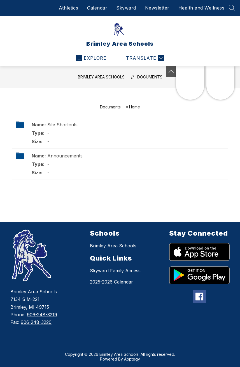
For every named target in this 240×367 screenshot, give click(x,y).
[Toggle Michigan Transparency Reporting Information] (171, 71)
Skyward (126, 8)
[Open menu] (91, 58)
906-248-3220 (36, 322)
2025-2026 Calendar (111, 282)
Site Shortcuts (62, 124)
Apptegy (132, 359)
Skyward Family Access (115, 270)
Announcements (65, 156)
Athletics (68, 8)
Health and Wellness (201, 8)
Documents (149, 77)
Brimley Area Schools (101, 77)
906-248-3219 (42, 314)
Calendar (97, 8)
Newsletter (157, 8)
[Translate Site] (144, 58)
